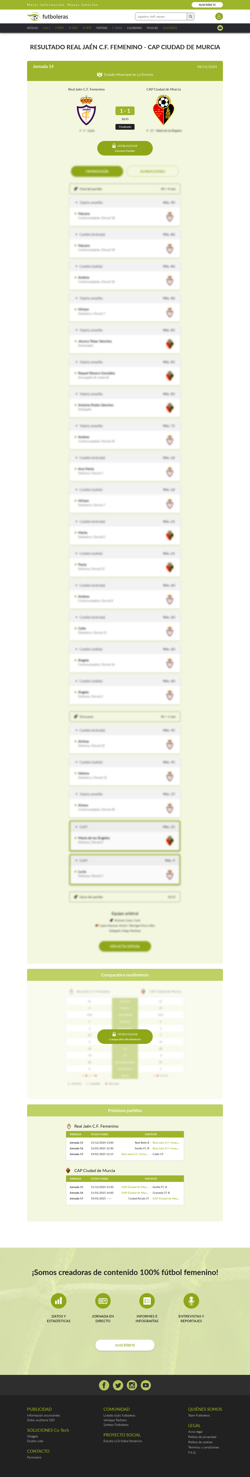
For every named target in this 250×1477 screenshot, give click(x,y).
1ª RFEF (59, 28)
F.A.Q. (192, 1452)
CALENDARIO (134, 28)
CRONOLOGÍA (97, 171)
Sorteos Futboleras (116, 1425)
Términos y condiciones (203, 1447)
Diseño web (35, 1441)
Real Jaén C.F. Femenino (86, 89)
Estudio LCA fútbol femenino (122, 1441)
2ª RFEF (73, 28)
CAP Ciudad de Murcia (164, 89)
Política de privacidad (202, 1437)
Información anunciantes (43, 1415)
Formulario (34, 1457)
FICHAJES (152, 28)
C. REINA (117, 28)
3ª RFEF (87, 28)
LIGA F (46, 28)
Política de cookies (200, 1442)
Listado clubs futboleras (119, 1415)
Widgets (32, 1436)
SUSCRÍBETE (207, 5)
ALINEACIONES (152, 171)
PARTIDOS (101, 28)
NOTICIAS (32, 28)
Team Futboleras (199, 1415)
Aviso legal (195, 1431)
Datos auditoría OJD (41, 1420)
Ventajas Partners (115, 1420)
